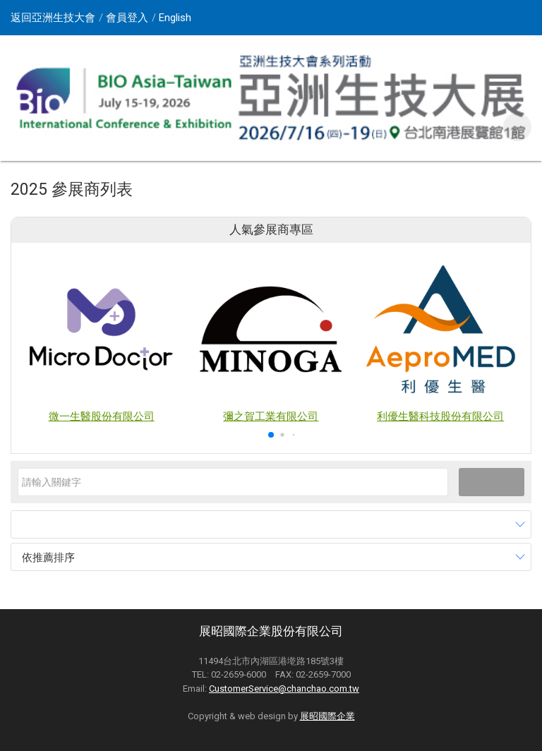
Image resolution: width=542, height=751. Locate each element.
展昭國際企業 (327, 716)
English (175, 17)
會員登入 (127, 17)
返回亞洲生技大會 (53, 17)
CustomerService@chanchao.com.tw (284, 688)
